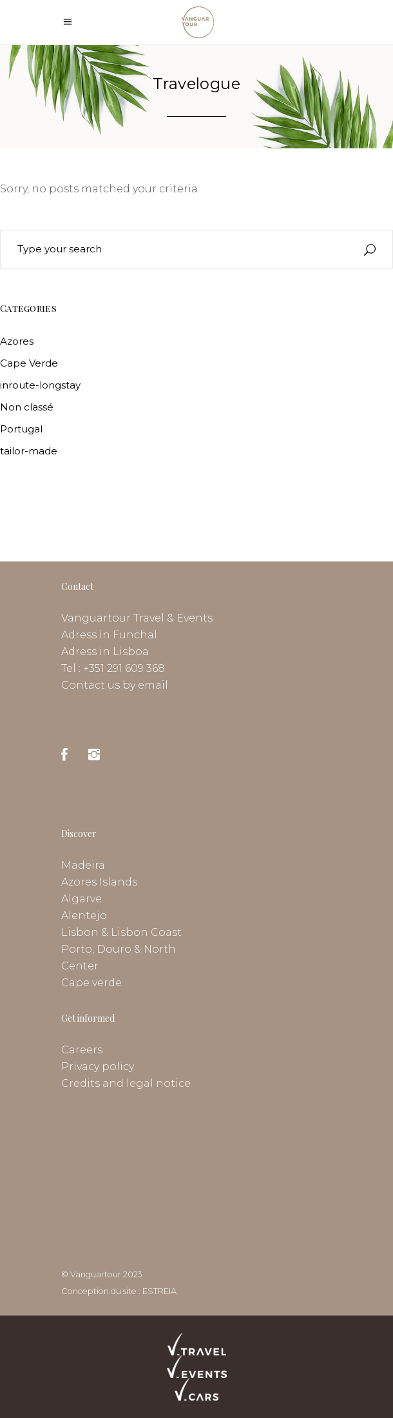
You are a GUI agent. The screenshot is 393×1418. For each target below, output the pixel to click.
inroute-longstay (40, 385)
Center (80, 966)
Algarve (81, 899)
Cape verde (91, 983)
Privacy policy (97, 1066)
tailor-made (28, 451)
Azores (17, 341)
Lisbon (80, 932)
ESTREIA (159, 1291)
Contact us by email (114, 685)
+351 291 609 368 (124, 668)
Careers (81, 1050)
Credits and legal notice (126, 1083)
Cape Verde (29, 363)
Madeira (83, 865)
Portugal (21, 429)
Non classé (26, 407)
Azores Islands (99, 882)
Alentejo (84, 915)
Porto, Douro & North (118, 949)
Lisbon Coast (146, 932)
